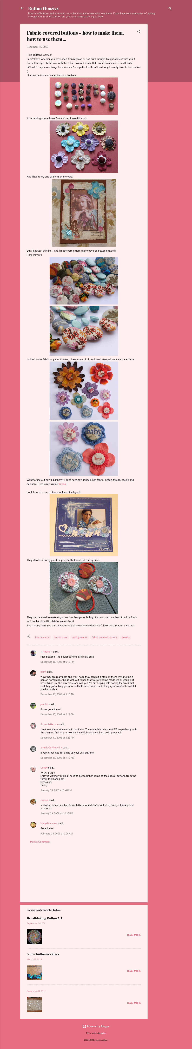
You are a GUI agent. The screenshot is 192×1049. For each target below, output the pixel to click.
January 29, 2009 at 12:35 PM (57, 813)
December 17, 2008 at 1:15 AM (57, 694)
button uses (61, 637)
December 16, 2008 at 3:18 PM (57, 661)
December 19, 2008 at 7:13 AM (57, 757)
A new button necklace (43, 954)
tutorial (62, 484)
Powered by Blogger (96, 1026)
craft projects (79, 637)
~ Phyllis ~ (46, 651)
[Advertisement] (161, 75)
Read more (134, 935)
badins (103, 1033)
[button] (139, 32)
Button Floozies (43, 8)
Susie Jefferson (50, 724)
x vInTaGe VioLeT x (51, 747)
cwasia (44, 800)
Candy (44, 767)
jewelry (126, 637)
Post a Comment (40, 841)
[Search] (170, 9)
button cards (42, 637)
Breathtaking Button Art (44, 918)
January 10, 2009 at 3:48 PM (56, 790)
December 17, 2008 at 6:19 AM (57, 714)
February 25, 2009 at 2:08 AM (57, 833)
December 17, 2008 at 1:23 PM (57, 737)
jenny (43, 671)
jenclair (44, 704)
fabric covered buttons (104, 637)
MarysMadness (49, 823)
